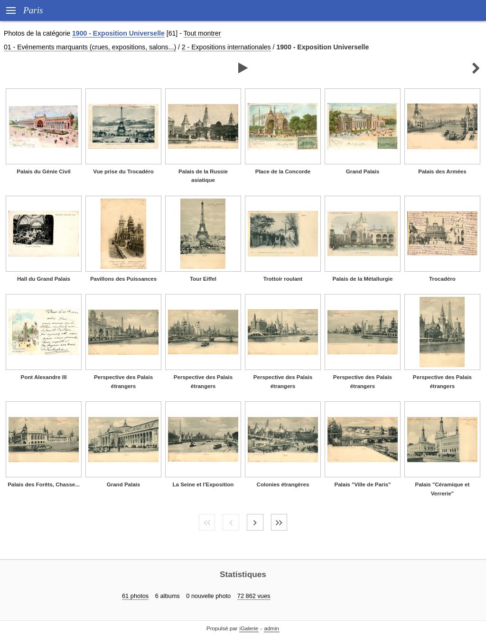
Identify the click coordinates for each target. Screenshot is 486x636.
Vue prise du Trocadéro (123, 171)
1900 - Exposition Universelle (118, 33)
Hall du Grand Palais (43, 279)
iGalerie (249, 628)
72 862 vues (254, 595)
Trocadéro (442, 279)
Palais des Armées (442, 171)
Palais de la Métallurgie (363, 279)
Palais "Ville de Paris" (362, 484)
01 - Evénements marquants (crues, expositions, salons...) (90, 47)
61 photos (135, 595)
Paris (33, 10)
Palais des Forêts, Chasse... (44, 484)
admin (271, 628)
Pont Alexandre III (44, 377)
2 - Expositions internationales (226, 47)
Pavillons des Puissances (123, 279)
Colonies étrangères (283, 484)
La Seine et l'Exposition (203, 484)
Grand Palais (362, 171)
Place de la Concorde (282, 171)
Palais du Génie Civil (43, 171)
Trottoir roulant (283, 279)
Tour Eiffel (203, 279)
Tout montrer (202, 33)
